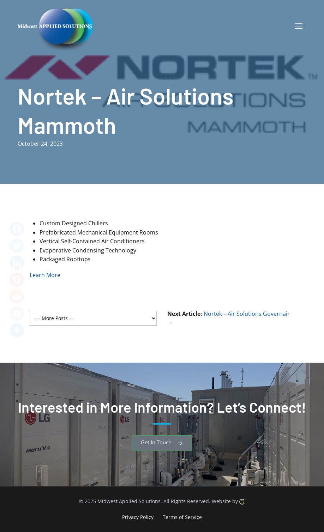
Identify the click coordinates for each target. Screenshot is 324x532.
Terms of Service (182, 516)
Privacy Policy (138, 516)
